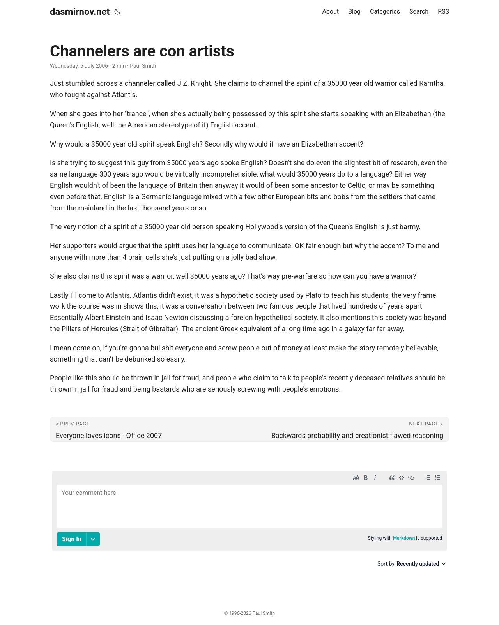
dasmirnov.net (80, 11)
